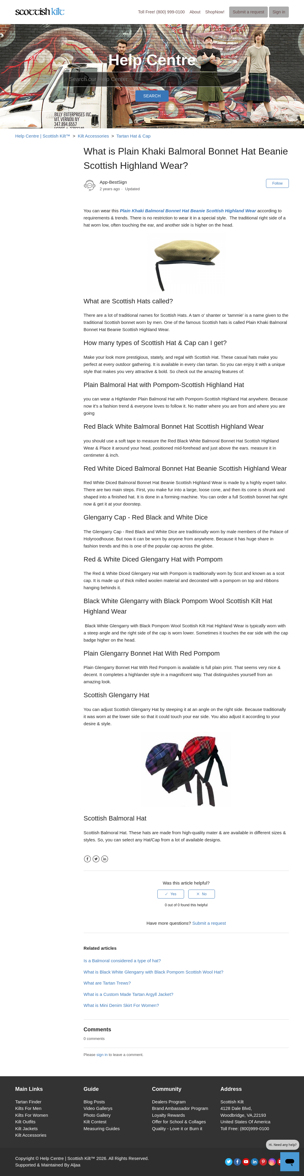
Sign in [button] (279, 12)
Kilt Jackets (26, 1128)
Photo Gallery (97, 1115)
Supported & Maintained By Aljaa (47, 1164)
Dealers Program (169, 1101)
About (194, 12)
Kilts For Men (28, 1108)
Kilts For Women (31, 1115)
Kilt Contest (95, 1121)
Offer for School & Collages (179, 1121)
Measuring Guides (102, 1128)
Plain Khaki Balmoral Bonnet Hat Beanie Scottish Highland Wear (188, 210)
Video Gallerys (98, 1108)
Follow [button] (277, 183)
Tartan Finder (28, 1101)
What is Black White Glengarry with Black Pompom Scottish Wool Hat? (154, 971)
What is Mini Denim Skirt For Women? (121, 1005)
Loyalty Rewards (168, 1115)
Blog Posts (94, 1101)
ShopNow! (214, 12)
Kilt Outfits (25, 1121)
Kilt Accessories (93, 135)
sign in (102, 1054)
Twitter (96, 859)
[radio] (170, 894)
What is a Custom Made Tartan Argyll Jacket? (128, 994)
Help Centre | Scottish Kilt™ (42, 135)
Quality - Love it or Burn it (177, 1128)
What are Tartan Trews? (107, 982)
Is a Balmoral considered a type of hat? (122, 960)
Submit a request (248, 12)
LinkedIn (104, 859)
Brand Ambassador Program (180, 1108)
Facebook (87, 859)
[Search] (152, 79)
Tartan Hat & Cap (133, 135)
